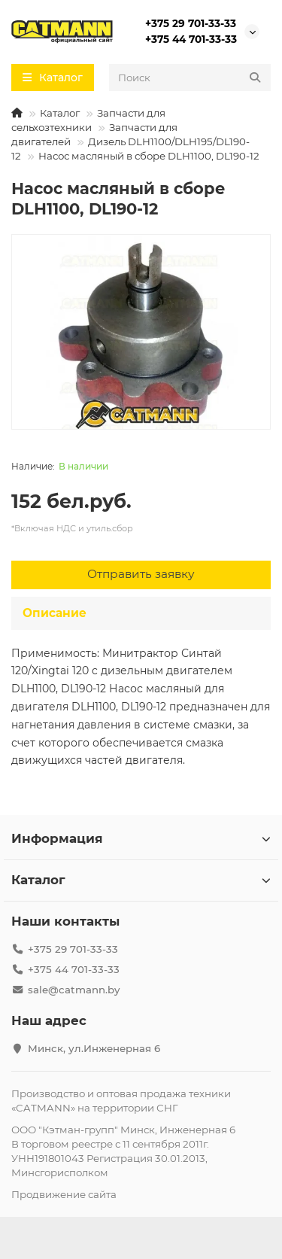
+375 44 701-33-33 (191, 39)
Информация (141, 838)
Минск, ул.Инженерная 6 (94, 1048)
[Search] (190, 77)
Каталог (60, 113)
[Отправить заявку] (141, 575)
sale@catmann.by (74, 990)
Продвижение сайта (64, 1194)
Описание (54, 613)
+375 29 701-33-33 (190, 23)
